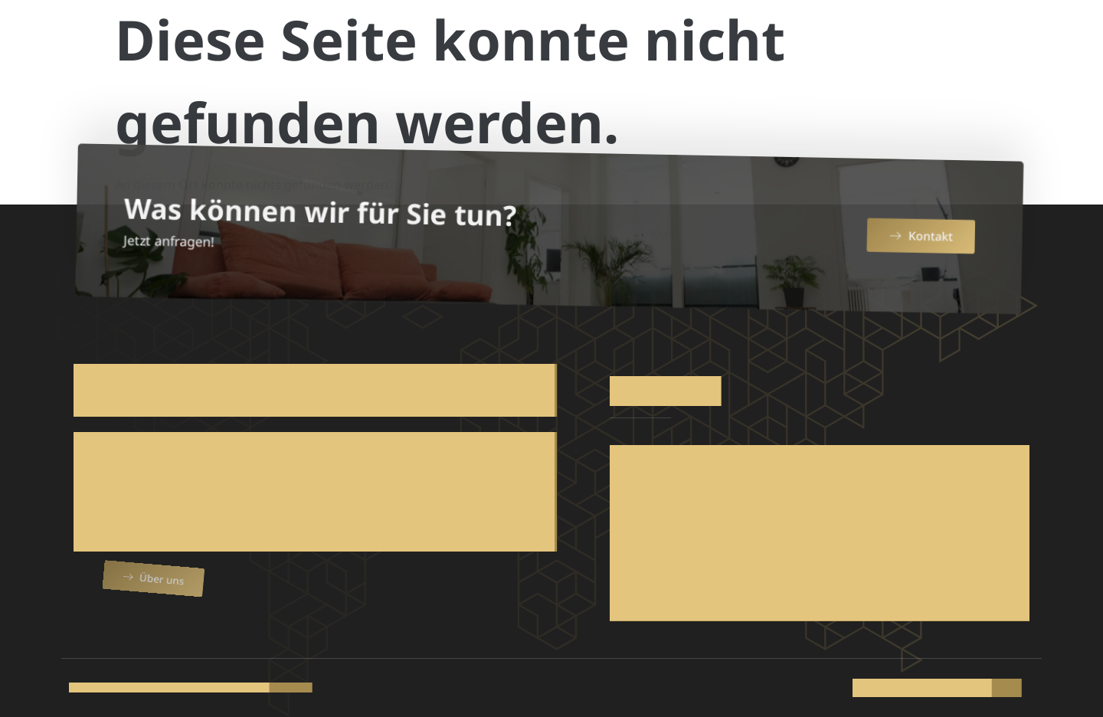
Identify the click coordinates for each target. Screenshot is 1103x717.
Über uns (484, 40)
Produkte (584, 40)
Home (408, 40)
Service (686, 40)
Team (764, 40)
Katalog (837, 40)
